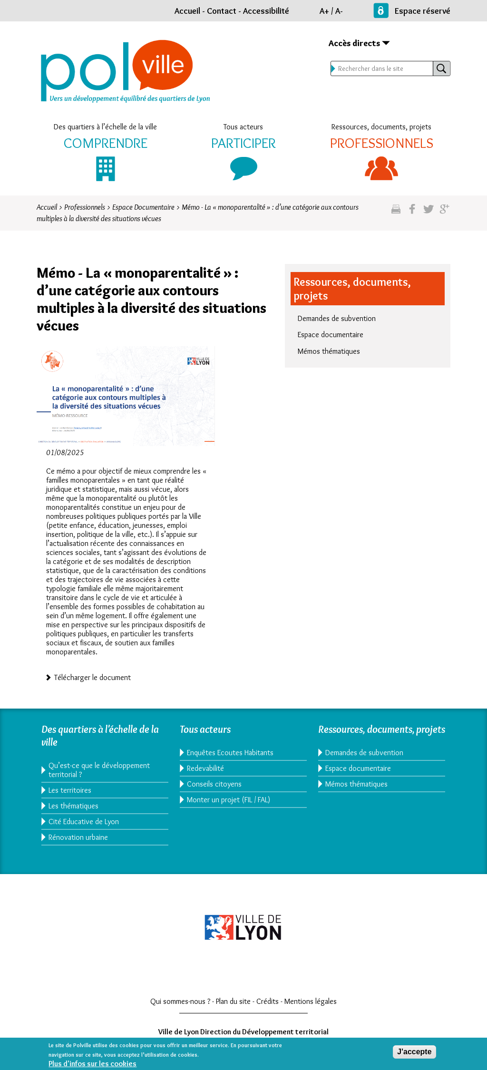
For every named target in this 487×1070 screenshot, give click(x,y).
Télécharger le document (92, 676)
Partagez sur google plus (444, 212)
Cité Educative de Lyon (84, 821)
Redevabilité (205, 768)
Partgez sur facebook (412, 212)
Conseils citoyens (214, 783)
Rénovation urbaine (78, 837)
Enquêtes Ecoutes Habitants (230, 752)
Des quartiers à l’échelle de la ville (105, 126)
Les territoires (70, 790)
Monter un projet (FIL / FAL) (228, 799)
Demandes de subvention (337, 318)
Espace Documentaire (143, 207)
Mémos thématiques (329, 351)
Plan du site (233, 1001)
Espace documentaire (330, 334)
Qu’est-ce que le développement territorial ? (99, 770)
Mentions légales (310, 1001)
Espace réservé (422, 11)
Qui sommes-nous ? (180, 1001)
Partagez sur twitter (428, 212)
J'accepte (414, 1054)
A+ (324, 11)
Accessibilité (266, 11)
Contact (221, 11)
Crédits (267, 1001)
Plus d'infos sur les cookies (92, 1065)
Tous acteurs (243, 126)
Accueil (187, 11)
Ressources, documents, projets (381, 126)
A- (339, 11)
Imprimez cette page (396, 212)
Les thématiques (73, 805)
